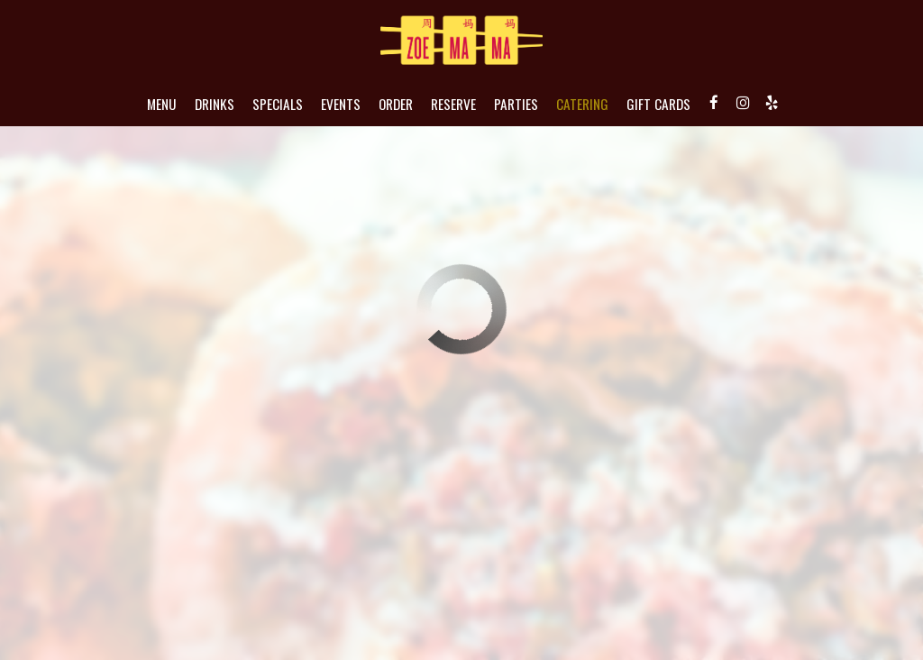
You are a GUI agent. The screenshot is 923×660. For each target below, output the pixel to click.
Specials (277, 104)
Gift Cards (658, 104)
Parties (516, 104)
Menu (162, 104)
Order (396, 104)
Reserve (453, 104)
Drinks (214, 104)
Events (341, 104)
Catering (582, 104)
